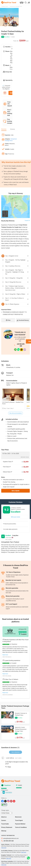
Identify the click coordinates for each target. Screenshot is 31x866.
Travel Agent (19, 820)
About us (4, 817)
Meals (8, 365)
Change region (5, 810)
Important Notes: (6, 309)
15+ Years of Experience (13, 572)
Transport (9, 373)
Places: (7, 51)
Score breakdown (10, 529)
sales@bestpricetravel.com (10, 838)
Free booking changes (9, 121)
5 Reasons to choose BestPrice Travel (15, 566)
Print (8, 320)
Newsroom (18, 817)
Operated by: (8, 80)
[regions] (6, 813)
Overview (3, 129)
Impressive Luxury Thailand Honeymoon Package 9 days (20, 729)
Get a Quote (12, 93)
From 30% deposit (9, 104)
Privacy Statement (6, 827)
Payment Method (20, 824)
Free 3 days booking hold (9, 112)
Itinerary (12, 129)
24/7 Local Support (11, 604)
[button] (17, 17)
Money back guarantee (12, 596)
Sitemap (3, 831)
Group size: (8, 72)
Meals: (7, 65)
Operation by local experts (13, 580)
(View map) (3, 847)
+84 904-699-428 (19, 345)
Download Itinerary (23, 320)
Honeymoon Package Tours (15, 6)
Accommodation (11, 380)
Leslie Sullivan (10, 758)
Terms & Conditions (21, 827)
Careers (3, 820)
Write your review (15, 517)
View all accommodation (15, 413)
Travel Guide (5, 824)
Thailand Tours (4, 6)
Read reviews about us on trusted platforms (15, 620)
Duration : (8, 47)
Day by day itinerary (7, 221)
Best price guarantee (12, 588)
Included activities (12, 419)
